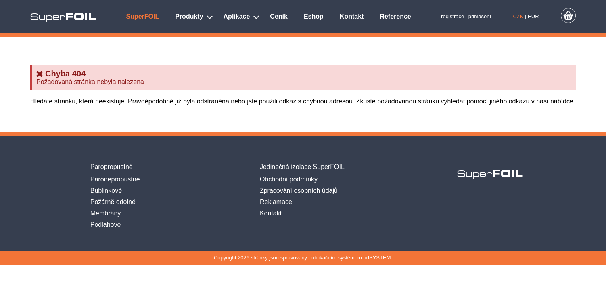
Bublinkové (106, 190)
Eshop (314, 16)
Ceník (279, 16)
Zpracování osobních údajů (299, 190)
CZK (518, 16)
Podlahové (105, 224)
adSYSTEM (377, 258)
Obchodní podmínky (289, 179)
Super (63, 17)
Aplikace (237, 16)
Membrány (105, 213)
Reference (395, 16)
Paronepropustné (115, 179)
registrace (452, 16)
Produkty (189, 16)
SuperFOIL (142, 16)
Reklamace (276, 201)
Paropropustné (111, 166)
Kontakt (352, 16)
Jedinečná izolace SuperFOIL (302, 166)
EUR (533, 16)
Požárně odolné (113, 201)
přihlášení (479, 16)
